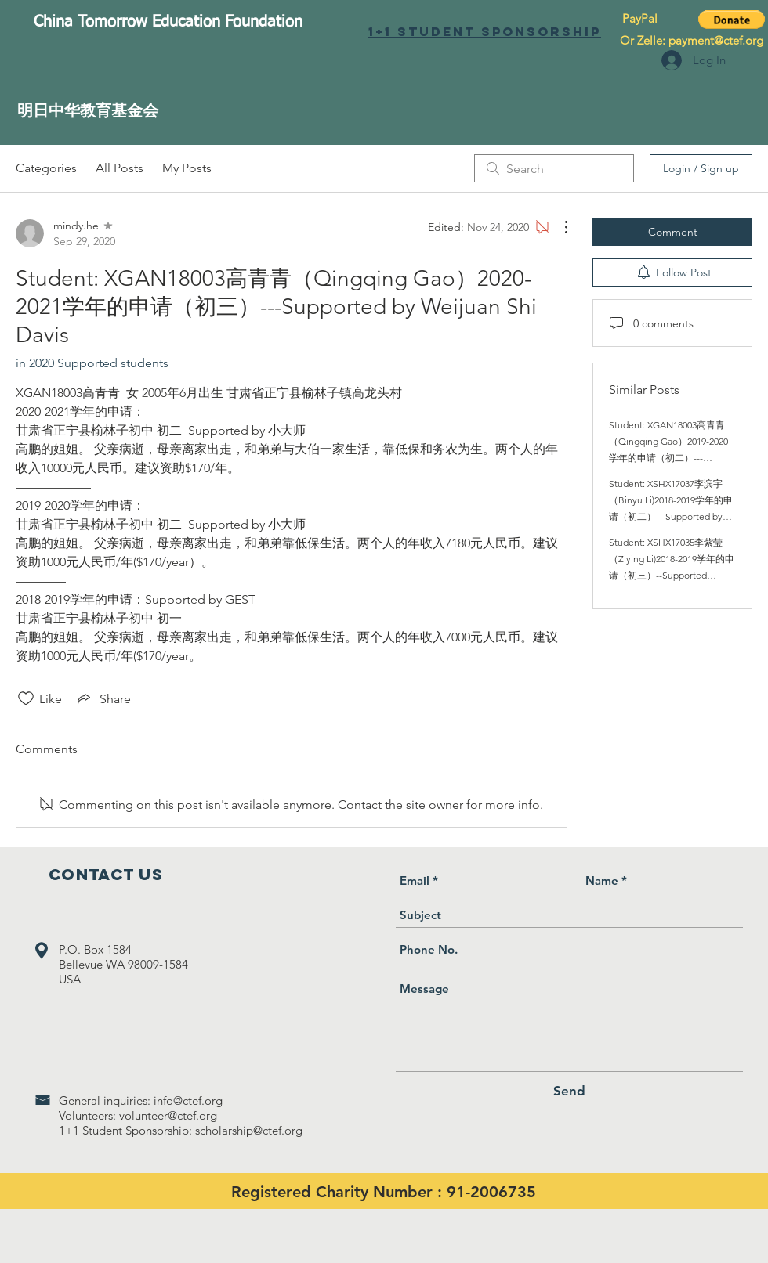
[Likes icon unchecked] (26, 698)
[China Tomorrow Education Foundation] (168, 22)
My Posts (187, 168)
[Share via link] (102, 698)
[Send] (569, 1091)
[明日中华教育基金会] (88, 110)
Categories (46, 168)
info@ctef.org (188, 1100)
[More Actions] (558, 227)
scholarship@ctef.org (248, 1130)
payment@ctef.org (715, 40)
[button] (731, 19)
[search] (554, 168)
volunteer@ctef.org (168, 1115)
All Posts (119, 168)
